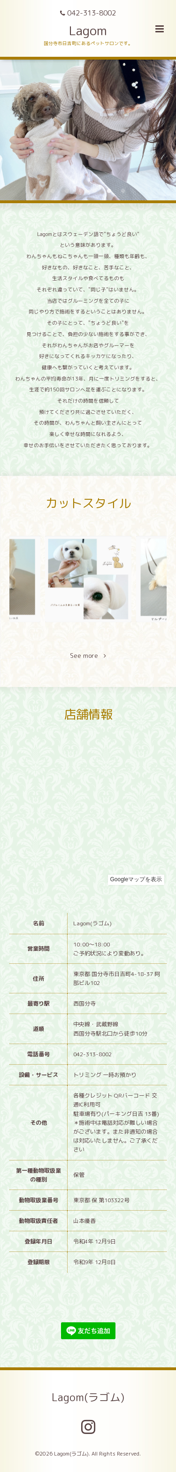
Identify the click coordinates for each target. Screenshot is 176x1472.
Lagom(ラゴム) (88, 1397)
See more (88, 655)
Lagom (88, 30)
